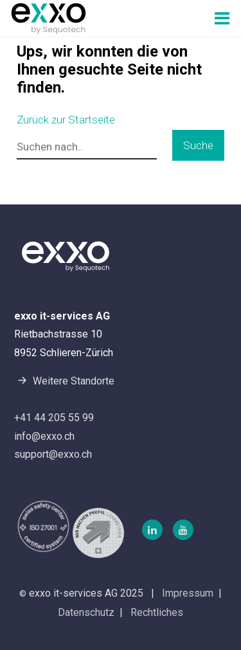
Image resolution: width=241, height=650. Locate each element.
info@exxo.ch (44, 436)
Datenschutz (86, 612)
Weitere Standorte (64, 380)
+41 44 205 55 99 (54, 417)
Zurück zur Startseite (66, 119)
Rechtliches (156, 612)
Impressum (187, 593)
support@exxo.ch (53, 454)
